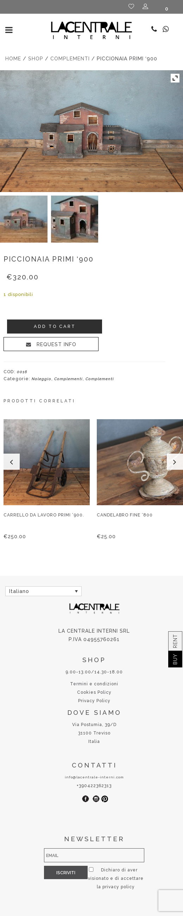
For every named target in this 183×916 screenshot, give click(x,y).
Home (13, 58)
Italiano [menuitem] (19, 591)
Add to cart (55, 326)
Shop (35, 58)
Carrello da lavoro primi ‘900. (44, 515)
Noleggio (41, 378)
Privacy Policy (94, 700)
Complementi (70, 58)
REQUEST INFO (55, 344)
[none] (43, 591)
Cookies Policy (94, 692)
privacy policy (97, 886)
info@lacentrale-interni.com (94, 777)
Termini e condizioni (94, 683)
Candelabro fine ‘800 (125, 515)
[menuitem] (43, 591)
